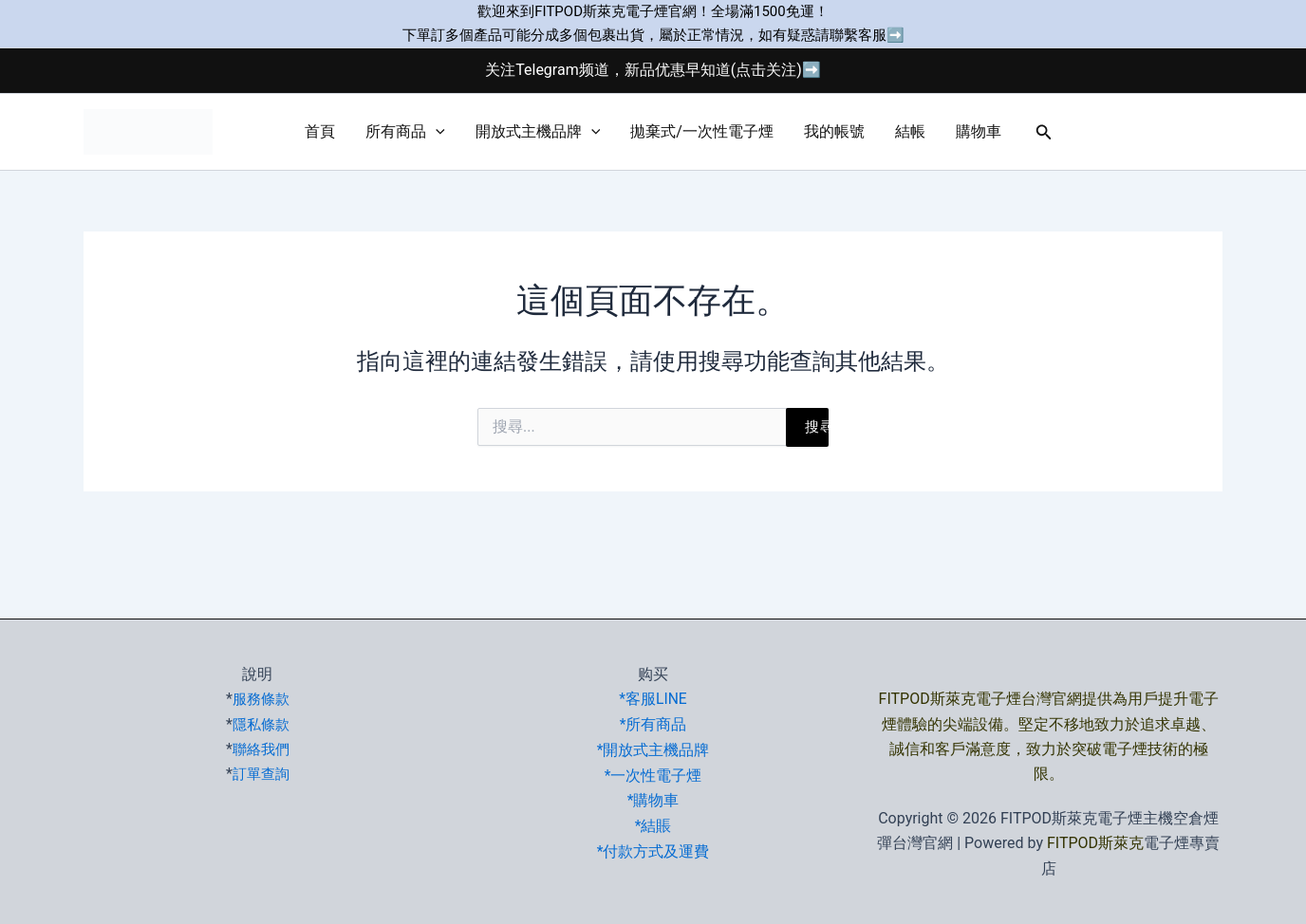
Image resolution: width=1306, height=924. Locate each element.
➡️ (895, 35)
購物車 (978, 131)
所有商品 (405, 131)
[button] (435, 131)
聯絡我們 (261, 749)
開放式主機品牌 (538, 131)
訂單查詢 (261, 774)
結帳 (910, 131)
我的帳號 (834, 131)
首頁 (320, 131)
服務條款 (261, 699)
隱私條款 (261, 724)
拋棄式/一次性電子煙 (702, 131)
